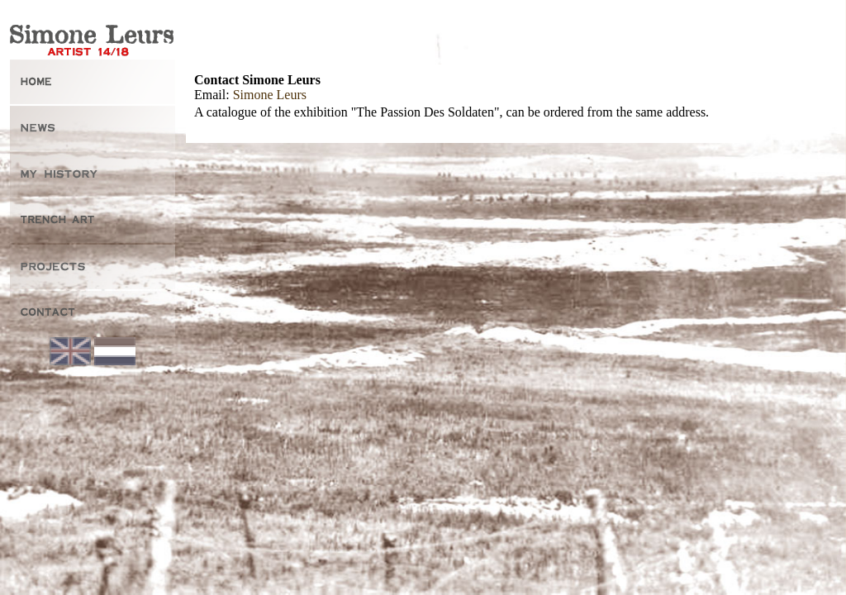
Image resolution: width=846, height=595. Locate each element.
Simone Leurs (270, 95)
